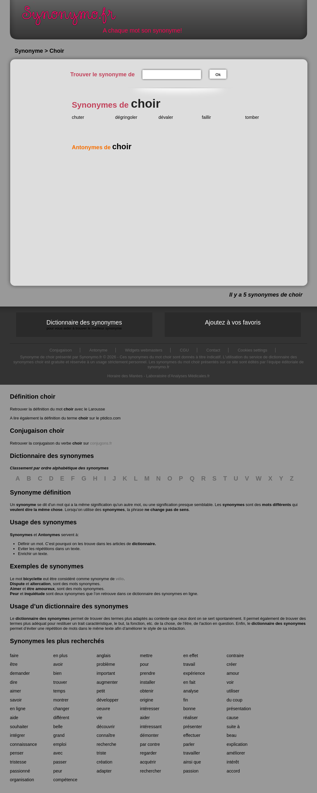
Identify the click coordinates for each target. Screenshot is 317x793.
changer (61, 708)
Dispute (17, 583)
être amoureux (41, 588)
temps (59, 690)
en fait (189, 682)
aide (14, 717)
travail (189, 664)
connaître (106, 735)
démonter (149, 735)
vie (99, 717)
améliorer (236, 752)
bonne (189, 708)
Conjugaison (61, 350)
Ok (218, 74)
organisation (22, 779)
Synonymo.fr (73, 17)
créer (232, 664)
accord (233, 770)
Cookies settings (252, 350)
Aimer (15, 588)
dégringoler (126, 117)
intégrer (17, 735)
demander (20, 673)
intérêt (233, 761)
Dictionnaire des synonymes (84, 324)
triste (101, 752)
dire (13, 682)
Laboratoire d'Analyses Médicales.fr (178, 376)
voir (230, 682)
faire (14, 655)
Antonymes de (102, 147)
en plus (60, 655)
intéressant (151, 726)
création (104, 761)
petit (101, 690)
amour (233, 673)
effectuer (191, 735)
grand (59, 735)
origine (146, 699)
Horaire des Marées (124, 376)
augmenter (107, 682)
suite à (233, 726)
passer (60, 761)
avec (58, 752)
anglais (104, 655)
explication (237, 744)
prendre (147, 673)
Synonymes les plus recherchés (57, 641)
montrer (60, 699)
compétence (65, 779)
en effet (190, 655)
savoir (16, 699)
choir (68, 409)
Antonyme (98, 350)
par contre (150, 744)
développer (108, 699)
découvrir (106, 726)
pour (144, 664)
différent (61, 717)
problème (106, 664)
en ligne (17, 708)
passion (190, 770)
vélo (120, 578)
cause (232, 717)
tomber (252, 117)
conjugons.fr (101, 443)
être (14, 664)
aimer (15, 690)
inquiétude (34, 593)
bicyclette (32, 578)
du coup (234, 699)
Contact (213, 350)
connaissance (23, 744)
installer (147, 682)
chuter (78, 117)
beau (232, 735)
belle (58, 726)
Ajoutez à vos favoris (233, 322)
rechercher (150, 770)
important (106, 673)
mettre (146, 655)
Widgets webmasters (144, 350)
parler (189, 744)
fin (185, 699)
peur (57, 770)
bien (57, 673)
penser (17, 752)
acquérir (148, 761)
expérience (194, 673)
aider (145, 717)
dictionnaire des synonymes (42, 618)
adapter (104, 770)
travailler (191, 752)
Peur (14, 593)
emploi (59, 744)
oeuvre (103, 708)
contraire (235, 655)
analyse (190, 690)
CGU (184, 350)
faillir (206, 117)
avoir (58, 664)
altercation (40, 583)
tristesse (18, 761)
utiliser (233, 690)
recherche (106, 744)
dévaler (165, 117)
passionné (20, 770)
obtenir (147, 690)
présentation (239, 708)
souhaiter (19, 726)
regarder (148, 752)
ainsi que (192, 761)
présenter (192, 726)
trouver (60, 682)
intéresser (149, 708)
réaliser (190, 717)
